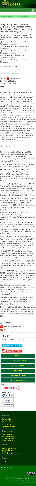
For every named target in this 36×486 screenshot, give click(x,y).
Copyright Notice (8, 438)
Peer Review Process (9, 423)
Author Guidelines (8, 436)
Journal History (7, 450)
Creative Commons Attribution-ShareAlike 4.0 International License (22, 480)
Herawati (24, 16)
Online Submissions (9, 434)
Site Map (5, 452)
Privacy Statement (8, 440)
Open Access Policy (8, 427)
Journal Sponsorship (9, 448)
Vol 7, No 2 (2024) (13, 16)
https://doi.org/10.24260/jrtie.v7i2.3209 (17, 73)
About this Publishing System (12, 454)
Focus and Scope (7, 419)
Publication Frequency (9, 425)
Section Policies (7, 421)
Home (3, 16)
